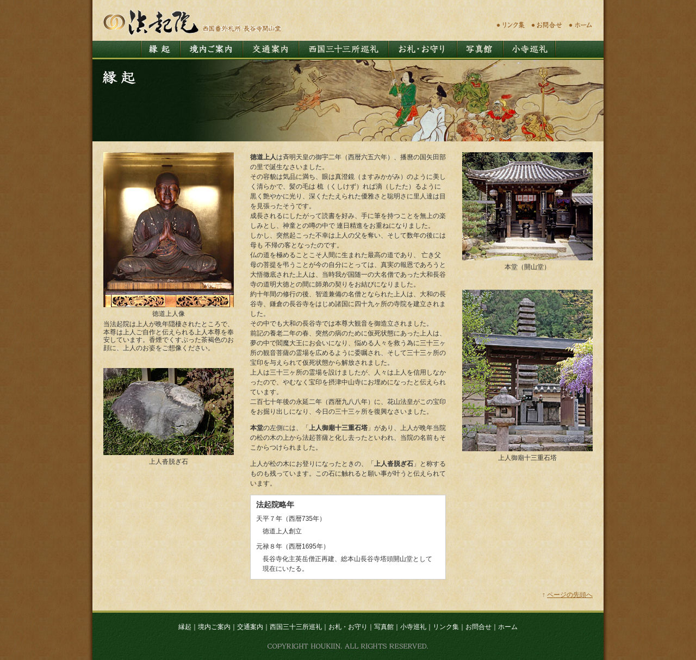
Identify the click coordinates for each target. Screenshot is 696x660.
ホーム (508, 627)
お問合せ (478, 627)
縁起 (184, 627)
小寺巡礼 (413, 627)
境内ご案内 (214, 627)
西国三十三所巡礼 (296, 627)
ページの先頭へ (570, 595)
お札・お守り (348, 627)
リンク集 (446, 627)
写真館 (384, 627)
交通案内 (250, 627)
